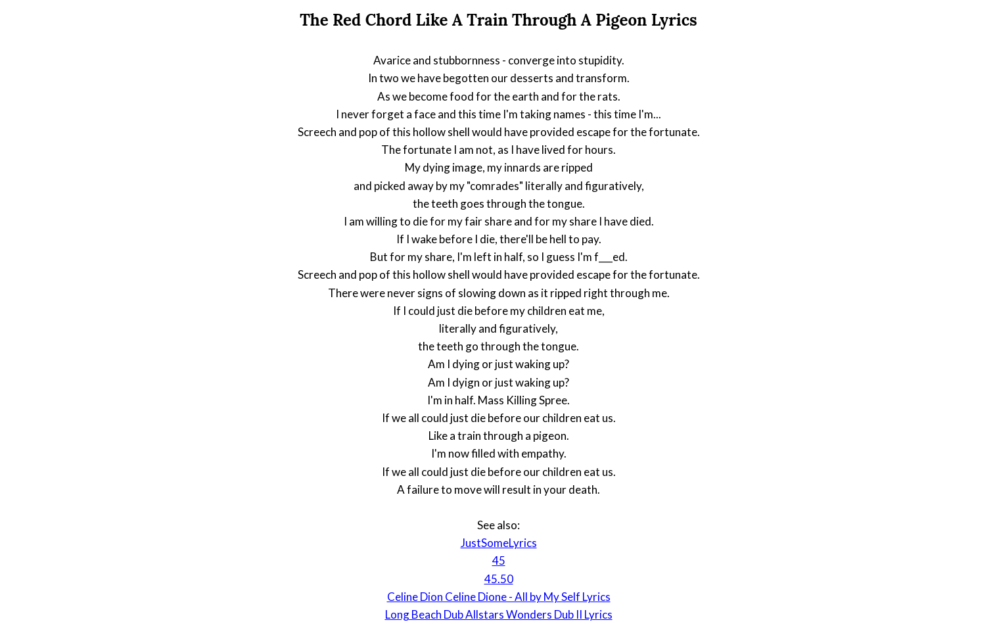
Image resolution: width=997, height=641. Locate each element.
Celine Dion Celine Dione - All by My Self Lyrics (499, 597)
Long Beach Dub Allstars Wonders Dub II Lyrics (499, 614)
